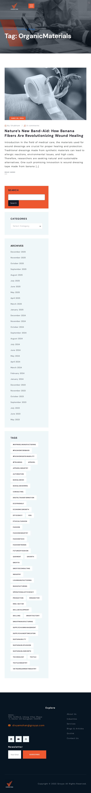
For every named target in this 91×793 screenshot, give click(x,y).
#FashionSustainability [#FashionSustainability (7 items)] (23, 456)
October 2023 (17, 396)
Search (13, 190)
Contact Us (73, 738)
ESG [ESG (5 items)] (30, 515)
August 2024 (17, 338)
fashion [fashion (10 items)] (16, 527)
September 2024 (18, 333)
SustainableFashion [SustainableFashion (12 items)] (22, 645)
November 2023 (18, 390)
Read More (10, 172)
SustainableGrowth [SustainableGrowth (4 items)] (22, 651)
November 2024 (18, 321)
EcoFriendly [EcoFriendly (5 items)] (18, 504)
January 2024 (17, 379)
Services (71, 724)
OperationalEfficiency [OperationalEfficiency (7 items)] (23, 592)
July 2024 (15, 344)
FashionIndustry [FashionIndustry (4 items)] (20, 533)
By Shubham (13, 126)
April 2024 (15, 361)
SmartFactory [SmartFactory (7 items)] (33, 616)
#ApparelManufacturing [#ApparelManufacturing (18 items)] (24, 444)
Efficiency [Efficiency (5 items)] (18, 515)
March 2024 (16, 367)
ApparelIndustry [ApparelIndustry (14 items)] (20, 468)
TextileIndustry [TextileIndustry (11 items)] (20, 663)
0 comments (33, 126)
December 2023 (18, 385)
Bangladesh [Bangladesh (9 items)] (18, 480)
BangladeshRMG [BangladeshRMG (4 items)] (20, 486)
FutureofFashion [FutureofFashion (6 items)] (20, 551)
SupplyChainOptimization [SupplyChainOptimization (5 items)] (24, 633)
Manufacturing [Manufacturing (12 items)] (20, 586)
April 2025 (15, 298)
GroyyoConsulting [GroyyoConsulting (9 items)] (21, 568)
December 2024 (18, 315)
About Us (71, 714)
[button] (89, 2)
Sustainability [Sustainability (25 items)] (19, 639)
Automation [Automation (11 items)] (18, 474)
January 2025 (17, 309)
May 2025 (15, 292)
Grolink (70, 733)
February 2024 (17, 373)
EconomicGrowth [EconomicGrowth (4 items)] (21, 509)
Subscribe (34, 754)
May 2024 (15, 356)
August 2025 (17, 275)
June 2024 (15, 350)
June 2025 (15, 286)
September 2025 (18, 269)
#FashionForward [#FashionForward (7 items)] (21, 450)
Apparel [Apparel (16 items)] (31, 462)
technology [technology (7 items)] (18, 657)
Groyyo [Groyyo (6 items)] (16, 563)
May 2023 (15, 419)
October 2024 (17, 327)
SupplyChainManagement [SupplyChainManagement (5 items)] (24, 627)
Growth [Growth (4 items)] (30, 557)
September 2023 (18, 402)
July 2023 (15, 408)
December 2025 (18, 252)
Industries (72, 719)
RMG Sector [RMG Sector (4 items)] (18, 604)
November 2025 (18, 257)
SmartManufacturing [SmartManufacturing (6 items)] (23, 622)
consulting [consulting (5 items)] (18, 492)
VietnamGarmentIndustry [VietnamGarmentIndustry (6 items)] (24, 669)
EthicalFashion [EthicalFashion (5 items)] (20, 521)
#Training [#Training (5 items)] (17, 462)
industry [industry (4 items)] (17, 574)
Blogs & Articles (75, 728)
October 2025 (17, 263)
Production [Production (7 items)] (18, 598)
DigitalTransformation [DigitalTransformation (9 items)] (23, 498)
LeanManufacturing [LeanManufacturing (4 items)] (22, 580)
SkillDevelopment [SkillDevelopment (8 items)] (21, 610)
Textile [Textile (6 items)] (33, 657)
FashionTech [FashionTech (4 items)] (18, 539)
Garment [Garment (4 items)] (17, 557)
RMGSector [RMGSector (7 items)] (34, 598)
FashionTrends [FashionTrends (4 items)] (19, 545)
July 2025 (15, 281)
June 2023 (15, 414)
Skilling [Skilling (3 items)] (16, 616)
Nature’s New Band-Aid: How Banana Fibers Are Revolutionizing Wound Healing (44, 133)
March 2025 (16, 304)
